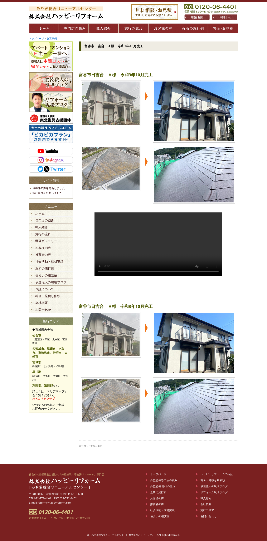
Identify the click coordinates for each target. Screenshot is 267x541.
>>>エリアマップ (43, 399)
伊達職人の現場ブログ (51, 282)
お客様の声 (43, 248)
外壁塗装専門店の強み (163, 480)
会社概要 (41, 303)
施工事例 (97, 446)
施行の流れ (43, 234)
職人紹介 (41, 227)
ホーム (40, 213)
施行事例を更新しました (47, 193)
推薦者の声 (43, 254)
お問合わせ (43, 309)
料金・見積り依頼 (47, 296)
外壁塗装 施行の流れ (162, 486)
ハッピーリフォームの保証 (216, 474)
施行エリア (207, 510)
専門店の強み (44, 220)
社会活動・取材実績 (49, 261)
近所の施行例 (44, 268)
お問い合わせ (208, 516)
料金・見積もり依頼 (212, 480)
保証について (44, 289)
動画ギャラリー (46, 241)
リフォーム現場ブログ (214, 492)
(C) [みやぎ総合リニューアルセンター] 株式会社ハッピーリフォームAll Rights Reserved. (133, 534)
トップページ (158, 474)
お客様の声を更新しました (48, 188)
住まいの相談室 (46, 275)
